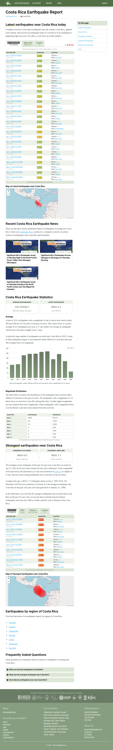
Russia (64, 726)
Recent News (82, 32)
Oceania (6, 735)
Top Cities (88, 720)
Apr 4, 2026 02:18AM (13, 60)
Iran (52, 720)
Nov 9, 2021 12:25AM (14, 529)
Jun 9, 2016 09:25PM (13, 555)
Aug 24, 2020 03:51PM (14, 560)
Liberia (57, 63)
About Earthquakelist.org (93, 729)
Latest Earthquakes (21, 3)
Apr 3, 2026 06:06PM (13, 71)
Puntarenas (59, 129)
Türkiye (51, 734)
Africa (5, 722)
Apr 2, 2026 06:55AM (13, 121)
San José (58, 58)
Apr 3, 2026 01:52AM (13, 86)
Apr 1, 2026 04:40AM (13, 157)
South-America (8, 737)
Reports (50, 3)
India (67, 718)
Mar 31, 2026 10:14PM (14, 162)
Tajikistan (53, 729)
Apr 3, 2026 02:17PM (13, 76)
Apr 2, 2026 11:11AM (13, 106)
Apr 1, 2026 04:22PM (13, 142)
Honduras (61, 718)
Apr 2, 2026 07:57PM (13, 96)
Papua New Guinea (50, 726)
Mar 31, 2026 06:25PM (14, 172)
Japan (57, 720)
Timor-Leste (61, 732)
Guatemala (53, 718)
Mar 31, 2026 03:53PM (14, 177)
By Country (37, 3)
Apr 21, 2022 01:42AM (14, 519)
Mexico (62, 720)
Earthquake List (11, 16)
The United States (50, 732)
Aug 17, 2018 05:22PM (14, 550)
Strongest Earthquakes (85, 40)
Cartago (12, 627)
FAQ (79, 49)
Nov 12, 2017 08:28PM (14, 524)
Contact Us (88, 732)
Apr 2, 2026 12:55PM (13, 101)
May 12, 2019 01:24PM (14, 565)
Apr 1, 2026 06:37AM (13, 152)
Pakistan (55, 723)
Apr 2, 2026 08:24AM (13, 116)
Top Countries (89, 717)
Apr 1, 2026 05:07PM (13, 137)
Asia (4, 727)
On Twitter (88, 735)
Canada (63, 712)
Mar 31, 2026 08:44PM (14, 167)
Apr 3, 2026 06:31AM (13, 81)
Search (104, 3)
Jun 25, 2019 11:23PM (14, 534)
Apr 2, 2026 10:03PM (13, 91)
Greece (46, 718)
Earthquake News (26, 232)
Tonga (46, 734)
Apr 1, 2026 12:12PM (13, 147)
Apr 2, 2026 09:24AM (13, 111)
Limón (57, 149)
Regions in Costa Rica (85, 45)
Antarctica (6, 724)
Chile (45, 715)
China (50, 715)
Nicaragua (47, 723)
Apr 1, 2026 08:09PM (13, 132)
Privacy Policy (89, 737)
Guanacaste (13, 631)
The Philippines (62, 729)
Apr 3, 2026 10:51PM (13, 66)
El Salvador (65, 715)
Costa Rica (56, 715)
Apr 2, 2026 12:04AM (13, 126)
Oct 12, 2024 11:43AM (14, 539)
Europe (5, 730)
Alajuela (12, 622)
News (59, 3)
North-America (8, 732)
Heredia (12, 635)
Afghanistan (48, 712)
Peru (59, 726)
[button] (8, 191)
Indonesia (47, 720)
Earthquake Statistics (85, 36)
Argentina (56, 712)
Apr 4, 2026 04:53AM (13, 55)
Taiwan (46, 729)
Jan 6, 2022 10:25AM (13, 545)
